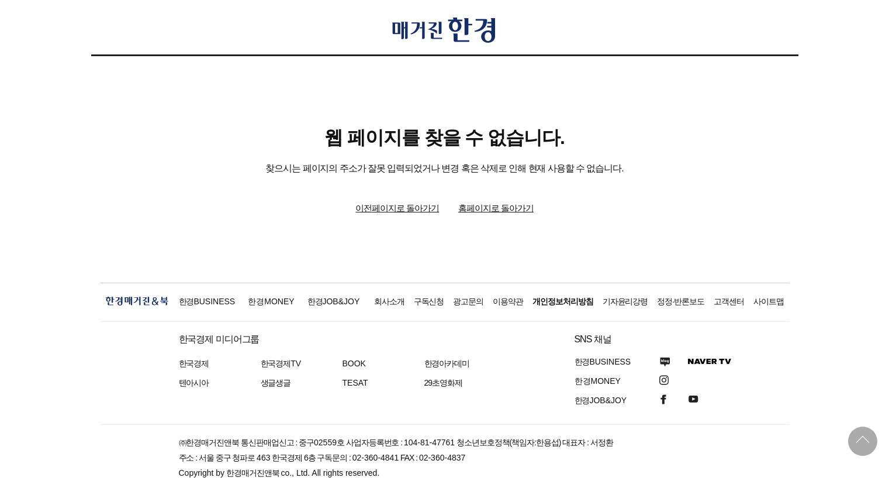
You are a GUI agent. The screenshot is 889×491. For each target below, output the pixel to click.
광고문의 (468, 301)
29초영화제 (443, 382)
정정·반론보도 (680, 301)
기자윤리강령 (625, 301)
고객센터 (729, 301)
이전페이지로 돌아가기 (397, 208)
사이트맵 (768, 301)
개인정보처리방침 (562, 301)
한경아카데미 (447, 363)
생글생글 (276, 382)
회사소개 (389, 301)
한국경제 (194, 363)
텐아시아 (194, 382)
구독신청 (429, 301)
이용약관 (508, 301)
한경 (207, 301)
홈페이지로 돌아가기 (496, 208)
